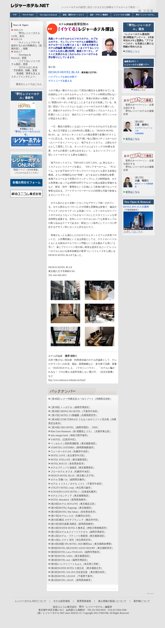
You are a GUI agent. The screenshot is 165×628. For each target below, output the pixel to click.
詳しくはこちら (133, 231)
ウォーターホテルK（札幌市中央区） (70, 451)
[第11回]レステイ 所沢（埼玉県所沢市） (72, 540)
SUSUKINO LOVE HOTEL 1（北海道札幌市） (74, 491)
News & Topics (28, 15)
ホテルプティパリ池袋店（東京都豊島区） (73, 467)
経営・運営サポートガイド (73, 15)
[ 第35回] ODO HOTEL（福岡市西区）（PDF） (75, 427)
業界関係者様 (84, 601)
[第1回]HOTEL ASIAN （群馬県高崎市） (72, 580)
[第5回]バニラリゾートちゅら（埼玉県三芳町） (76, 564)
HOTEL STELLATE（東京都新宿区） (70, 459)
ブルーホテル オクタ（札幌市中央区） (71, 471)
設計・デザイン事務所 (99, 15)
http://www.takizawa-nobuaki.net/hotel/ (67, 380)
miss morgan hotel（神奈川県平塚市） (70, 435)
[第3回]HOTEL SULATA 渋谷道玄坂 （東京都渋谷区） (79, 572)
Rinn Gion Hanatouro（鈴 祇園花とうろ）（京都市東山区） (81, 431)
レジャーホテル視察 (122, 15)
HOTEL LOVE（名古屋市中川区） (68, 455)
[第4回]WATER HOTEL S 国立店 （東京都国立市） (77, 568)
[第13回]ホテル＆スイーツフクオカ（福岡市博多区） (79, 532)
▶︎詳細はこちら (26, 129)
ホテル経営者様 (61, 601)
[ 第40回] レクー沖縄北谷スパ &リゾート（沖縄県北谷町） (81, 399)
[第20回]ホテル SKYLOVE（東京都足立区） (74, 503)
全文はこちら (133, 139)
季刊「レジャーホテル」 (145, 15)
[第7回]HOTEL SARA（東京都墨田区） (71, 556)
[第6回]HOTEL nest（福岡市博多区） (70, 560)
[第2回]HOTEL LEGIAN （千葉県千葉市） (73, 576)
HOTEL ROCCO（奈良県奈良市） (68, 463)
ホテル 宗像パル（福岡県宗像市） (69, 479)
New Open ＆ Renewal (48, 15)
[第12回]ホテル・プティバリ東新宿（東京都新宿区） (79, 536)
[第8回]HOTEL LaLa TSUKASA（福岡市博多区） (76, 552)
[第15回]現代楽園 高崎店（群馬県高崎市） (73, 524)
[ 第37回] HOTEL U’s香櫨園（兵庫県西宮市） (74, 415)
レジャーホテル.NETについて (30, 601)
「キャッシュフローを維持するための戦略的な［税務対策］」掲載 (26, 45)
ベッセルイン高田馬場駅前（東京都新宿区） (74, 443)
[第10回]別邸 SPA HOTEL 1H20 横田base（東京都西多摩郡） (82, 544)
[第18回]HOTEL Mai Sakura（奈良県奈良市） (74, 511)
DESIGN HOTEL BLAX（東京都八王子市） (73, 475)
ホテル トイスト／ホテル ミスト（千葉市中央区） (77, 483)
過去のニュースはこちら (29, 84)
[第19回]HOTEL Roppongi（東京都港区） (72, 507)
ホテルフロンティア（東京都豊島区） (71, 495)
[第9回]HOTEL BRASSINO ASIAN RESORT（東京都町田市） (82, 548)
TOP (14, 15)
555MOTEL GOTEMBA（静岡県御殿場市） (73, 447)
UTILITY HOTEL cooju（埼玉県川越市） (72, 487)
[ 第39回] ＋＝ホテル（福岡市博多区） (71, 407)
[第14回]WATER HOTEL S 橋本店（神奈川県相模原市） (80, 528)
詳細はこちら (133, 51)
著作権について (141, 601)
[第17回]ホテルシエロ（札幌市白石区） (71, 515)
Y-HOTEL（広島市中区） (64, 439)
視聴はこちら (139, 90)
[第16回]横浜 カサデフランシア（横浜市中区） (75, 519)
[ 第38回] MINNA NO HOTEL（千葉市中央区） (75, 411)
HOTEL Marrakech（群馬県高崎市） (69, 499)
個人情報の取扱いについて (112, 601)
